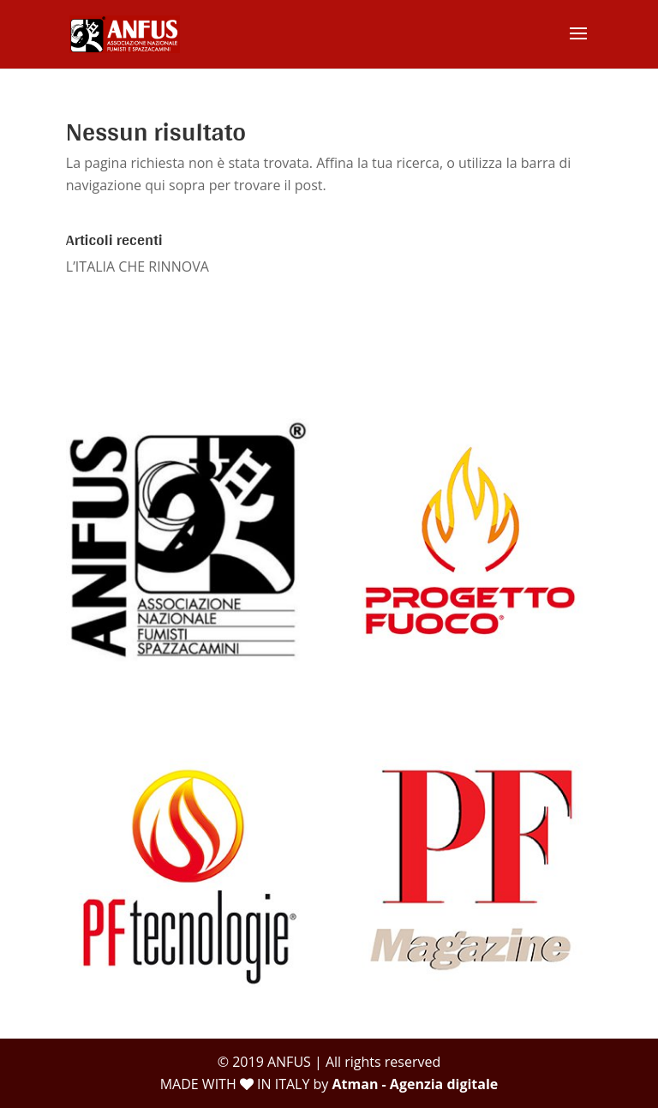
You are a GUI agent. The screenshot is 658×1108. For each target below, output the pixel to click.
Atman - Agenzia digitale (415, 1084)
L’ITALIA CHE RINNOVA (137, 266)
